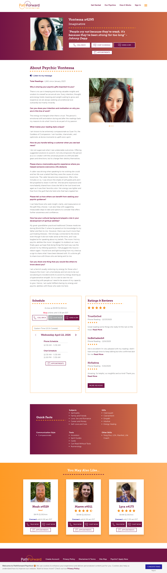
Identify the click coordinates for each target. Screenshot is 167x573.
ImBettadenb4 (96, 338)
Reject (154, 570)
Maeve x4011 (83, 506)
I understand (153, 567)
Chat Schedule (101, 45)
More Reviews (96, 385)
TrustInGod (94, 316)
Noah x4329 (40, 506)
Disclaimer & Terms (87, 559)
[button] (92, 100)
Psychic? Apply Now (119, 559)
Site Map (103, 559)
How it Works (125, 5)
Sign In (138, 5)
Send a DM (124, 45)
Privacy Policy (73, 568)
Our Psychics (110, 5)
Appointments (102, 52)
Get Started (96, 5)
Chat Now (48, 524)
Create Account (52, 559)
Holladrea (93, 362)
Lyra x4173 (126, 506)
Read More (97, 330)
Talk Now (33, 524)
